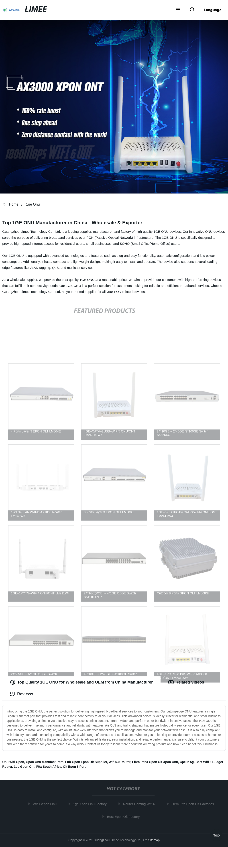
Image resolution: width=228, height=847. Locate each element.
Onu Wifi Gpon (13, 762)
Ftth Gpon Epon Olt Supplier (86, 762)
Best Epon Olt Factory (124, 816)
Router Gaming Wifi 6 (140, 804)
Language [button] (213, 10)
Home (13, 204)
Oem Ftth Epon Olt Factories (193, 804)
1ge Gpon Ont (24, 766)
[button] (178, 10)
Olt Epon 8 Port (74, 766)
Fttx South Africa (48, 766)
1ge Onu (33, 204)
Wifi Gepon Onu (46, 804)
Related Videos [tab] (186, 682)
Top (216, 835)
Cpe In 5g (187, 762)
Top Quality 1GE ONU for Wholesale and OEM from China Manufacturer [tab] (81, 682)
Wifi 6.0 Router (119, 762)
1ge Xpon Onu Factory (91, 804)
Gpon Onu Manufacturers (44, 762)
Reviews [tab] (21, 694)
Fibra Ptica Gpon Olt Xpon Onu (155, 762)
